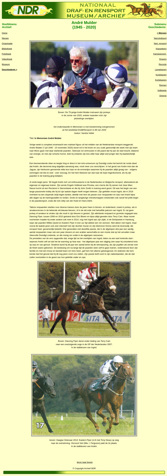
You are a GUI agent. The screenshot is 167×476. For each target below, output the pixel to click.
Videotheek (7, 59)
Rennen (163, 85)
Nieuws (5, 38)
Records (163, 64)
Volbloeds (162, 90)
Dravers (163, 59)
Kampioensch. (160, 54)
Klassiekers (161, 48)
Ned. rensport (160, 43)
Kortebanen (161, 75)
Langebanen (161, 69)
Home (4, 33)
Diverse (163, 95)
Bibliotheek (7, 48)
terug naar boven (85, 462)
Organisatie (7, 43)
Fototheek (6, 54)
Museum (6, 64)
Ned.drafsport (160, 38)
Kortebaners (161, 80)
